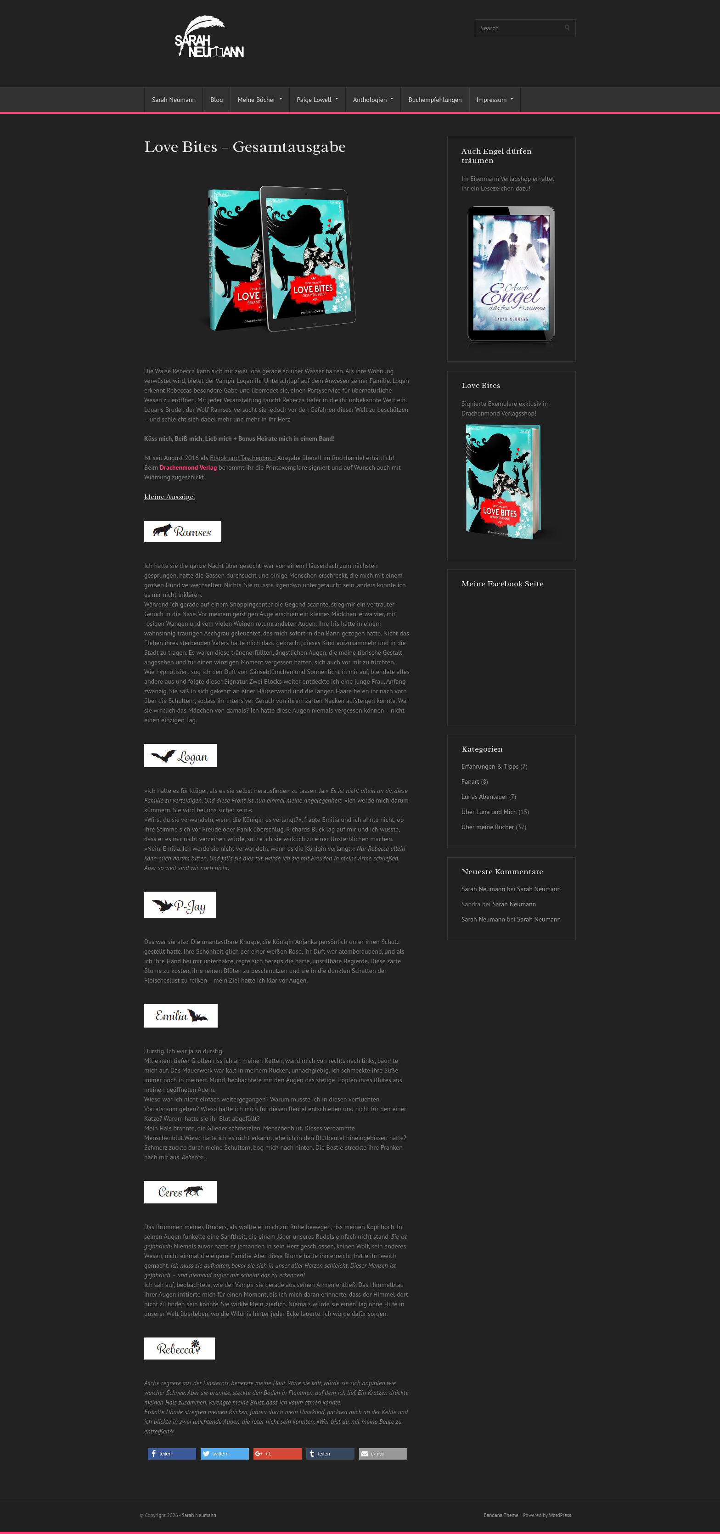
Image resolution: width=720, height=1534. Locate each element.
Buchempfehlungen (434, 100)
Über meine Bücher (487, 827)
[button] (172, 1454)
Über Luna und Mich (489, 812)
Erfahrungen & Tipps (490, 766)
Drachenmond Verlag (188, 467)
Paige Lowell (314, 100)
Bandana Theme (501, 1515)
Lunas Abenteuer (484, 796)
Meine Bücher (256, 100)
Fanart (470, 781)
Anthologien (370, 100)
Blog (216, 100)
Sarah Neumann (174, 100)
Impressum (492, 100)
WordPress (560, 1515)
